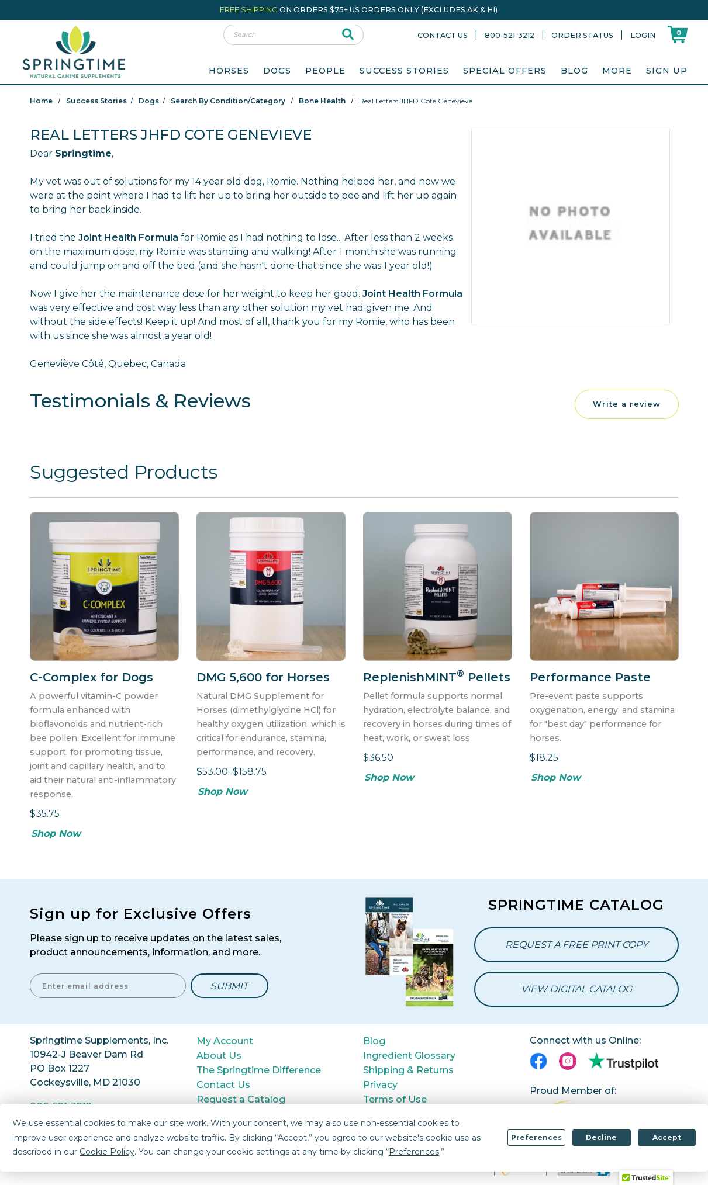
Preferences (536, 1137)
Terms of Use (395, 1099)
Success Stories (404, 70)
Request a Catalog (240, 1099)
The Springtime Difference (258, 1070)
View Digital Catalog (576, 989)
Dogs (149, 100)
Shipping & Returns (408, 1070)
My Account (224, 1041)
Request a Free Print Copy (576, 944)
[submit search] (348, 35)
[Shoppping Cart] (678, 34)
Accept (666, 1137)
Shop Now (56, 833)
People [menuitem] (325, 70)
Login (642, 35)
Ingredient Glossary (409, 1055)
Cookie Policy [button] (107, 1151)
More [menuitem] (617, 70)
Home (41, 100)
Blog (574, 70)
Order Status (582, 35)
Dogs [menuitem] (277, 70)
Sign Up (667, 70)
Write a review (627, 404)
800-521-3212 (509, 35)
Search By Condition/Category (228, 100)
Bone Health (322, 100)
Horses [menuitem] (229, 70)
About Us (218, 1055)
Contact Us (442, 35)
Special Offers (505, 70)
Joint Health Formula (128, 237)
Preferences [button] (414, 1151)
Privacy (380, 1084)
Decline (601, 1137)
